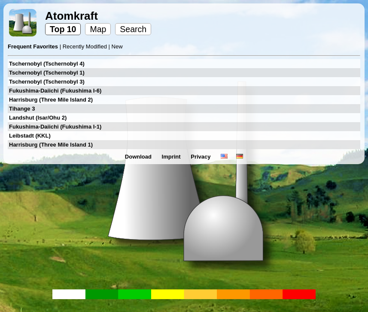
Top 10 (63, 29)
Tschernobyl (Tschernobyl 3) (47, 81)
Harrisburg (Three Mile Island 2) (51, 99)
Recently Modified (86, 46)
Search (133, 29)
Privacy (201, 156)
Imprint (172, 156)
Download (139, 156)
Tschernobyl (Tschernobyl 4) (47, 63)
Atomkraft (71, 15)
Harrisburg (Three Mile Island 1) (51, 144)
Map (98, 29)
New (117, 46)
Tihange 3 (22, 108)
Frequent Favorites (34, 46)
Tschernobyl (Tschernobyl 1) (47, 72)
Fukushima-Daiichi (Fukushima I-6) (55, 90)
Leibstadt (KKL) (30, 135)
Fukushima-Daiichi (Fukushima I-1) (55, 126)
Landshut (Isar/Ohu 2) (38, 117)
